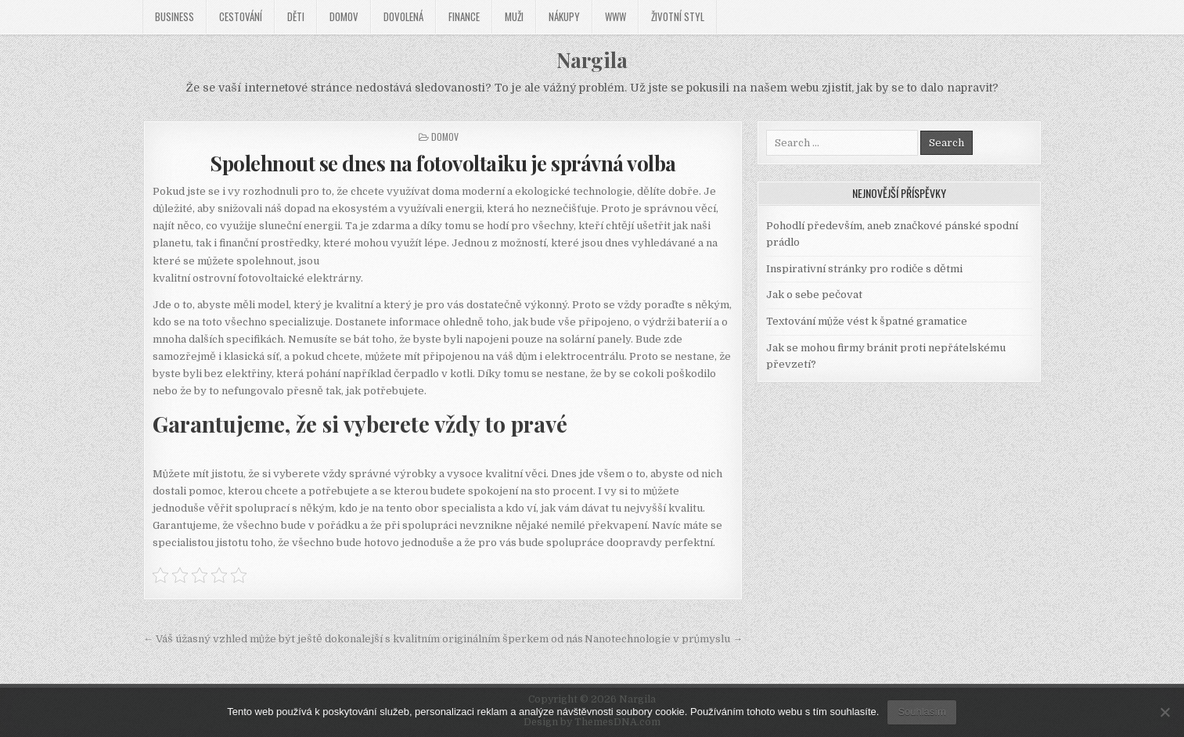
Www (615, 16)
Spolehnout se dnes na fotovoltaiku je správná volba (443, 163)
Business (174, 16)
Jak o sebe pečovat (814, 294)
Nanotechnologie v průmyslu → (664, 639)
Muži (514, 16)
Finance (464, 16)
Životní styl (677, 16)
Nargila (592, 60)
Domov (343, 16)
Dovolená (403, 16)
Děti (295, 16)
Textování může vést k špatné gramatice (866, 321)
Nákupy (564, 16)
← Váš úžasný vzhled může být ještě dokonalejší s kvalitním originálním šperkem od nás (363, 639)
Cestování (240, 16)
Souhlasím (921, 711)
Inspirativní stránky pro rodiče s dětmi (864, 269)
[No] (1164, 712)
